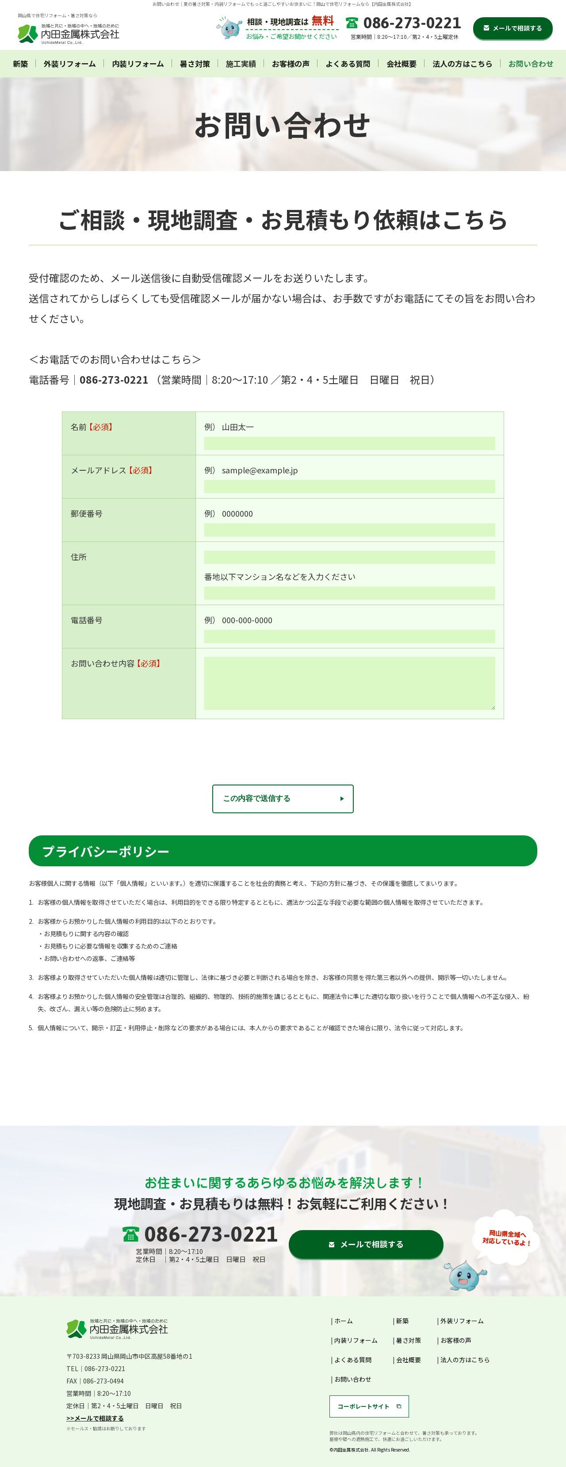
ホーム (343, 1321)
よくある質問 (348, 63)
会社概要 (401, 63)
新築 (20, 63)
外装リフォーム (70, 63)
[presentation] (283, 745)
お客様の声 (291, 63)
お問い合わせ (531, 63)
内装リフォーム (138, 63)
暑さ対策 (195, 63)
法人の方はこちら (462, 63)
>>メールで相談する (95, 1418)
